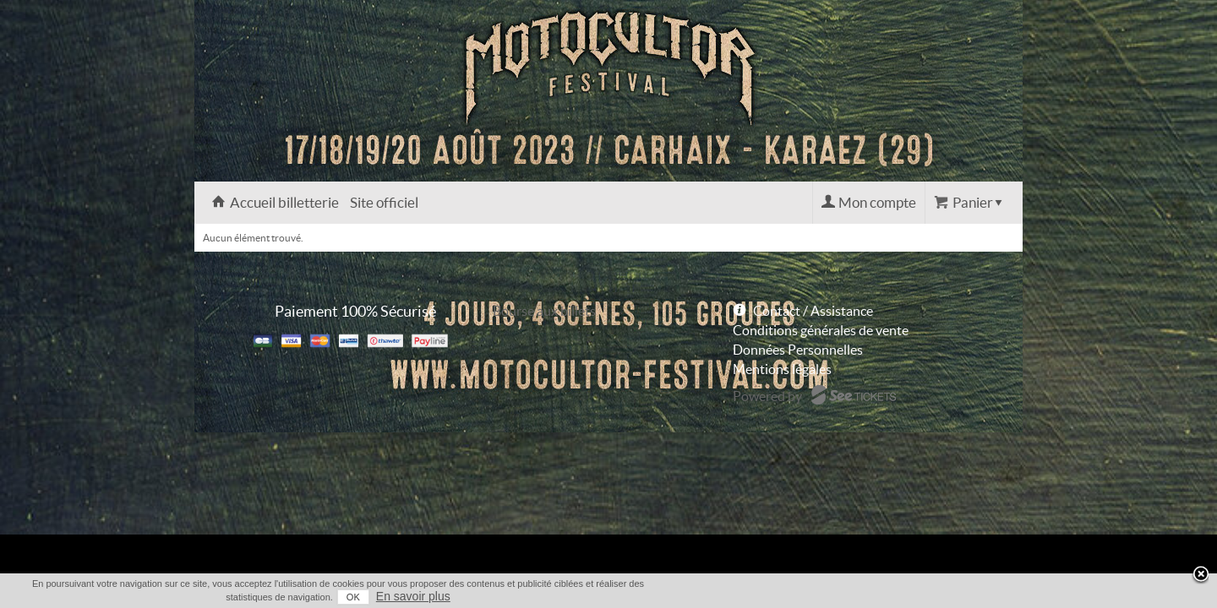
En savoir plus (990, 596)
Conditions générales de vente (821, 330)
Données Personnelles (798, 349)
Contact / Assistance (813, 310)
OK (930, 597)
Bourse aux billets (544, 310)
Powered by (767, 396)
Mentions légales (782, 369)
